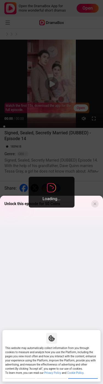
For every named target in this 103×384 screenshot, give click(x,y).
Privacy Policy (52, 367)
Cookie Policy (75, 367)
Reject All (51, 375)
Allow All (82, 375)
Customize (20, 375)
